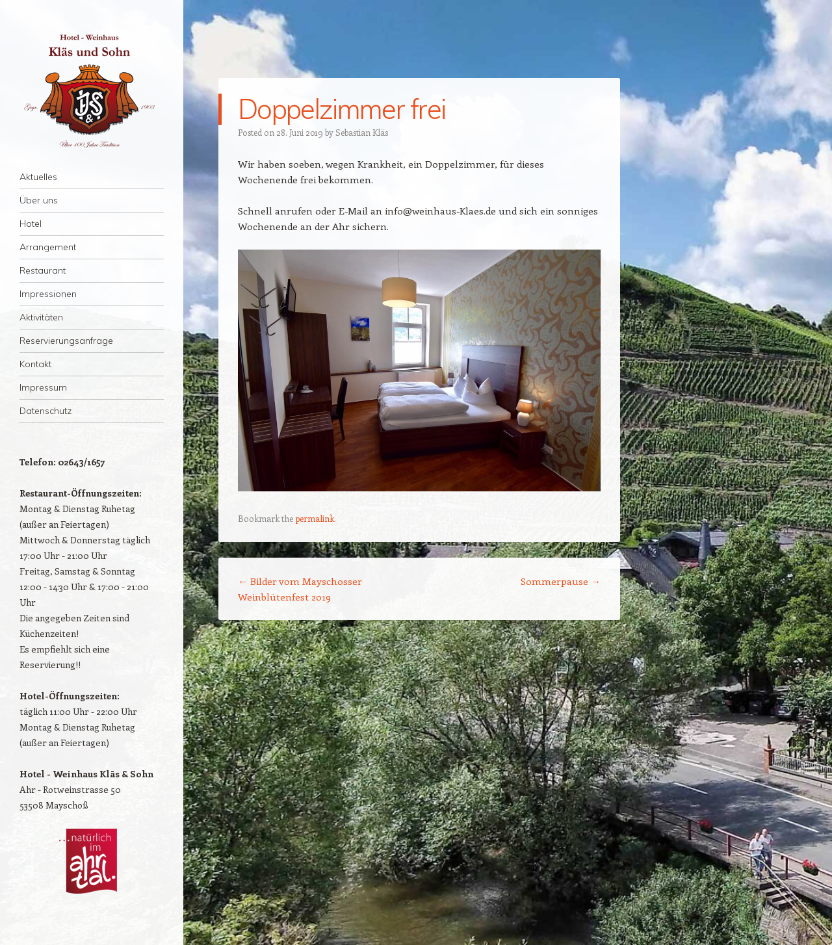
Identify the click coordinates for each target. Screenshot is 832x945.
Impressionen (48, 294)
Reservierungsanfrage (66, 340)
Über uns (39, 200)
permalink (314, 518)
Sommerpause (561, 581)
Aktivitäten (41, 317)
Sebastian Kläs (361, 132)
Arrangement (48, 247)
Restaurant (43, 270)
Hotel (31, 223)
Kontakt (35, 364)
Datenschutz (46, 411)
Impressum (43, 387)
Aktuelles (38, 177)
